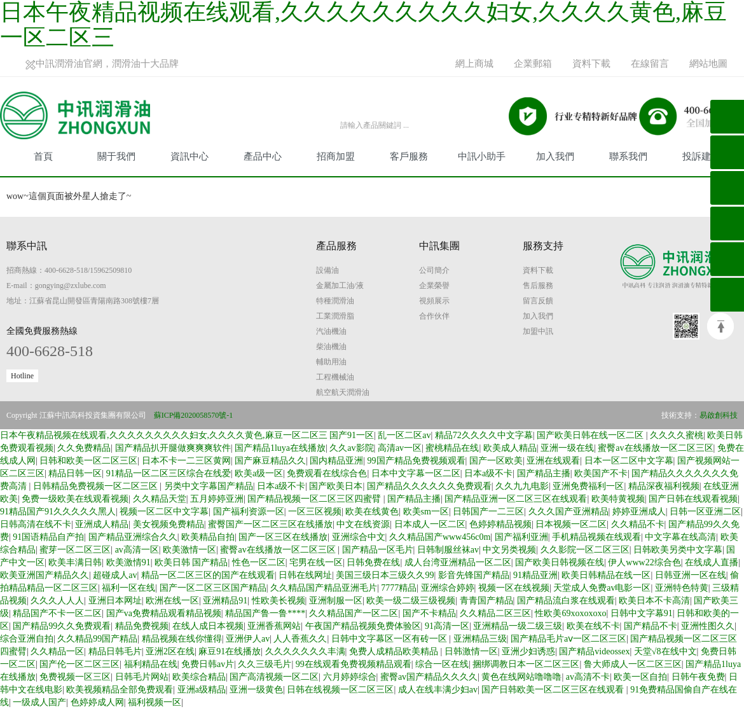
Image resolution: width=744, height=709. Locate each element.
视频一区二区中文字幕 (164, 511)
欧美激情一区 (189, 549)
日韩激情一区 (471, 651)
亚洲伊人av (248, 639)
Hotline (22, 375)
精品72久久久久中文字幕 (484, 435)
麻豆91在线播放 (229, 651)
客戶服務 (409, 156)
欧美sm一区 (426, 511)
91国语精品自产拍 (48, 537)
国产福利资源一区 (248, 511)
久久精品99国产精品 (97, 639)
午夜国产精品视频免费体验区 (363, 626)
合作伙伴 (434, 316)
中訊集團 (439, 245)
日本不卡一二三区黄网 (186, 460)
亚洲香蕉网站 (274, 626)
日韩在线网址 (305, 575)
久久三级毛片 (264, 664)
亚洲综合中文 (358, 537)
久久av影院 (351, 448)
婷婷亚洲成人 (639, 511)
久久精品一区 (57, 651)
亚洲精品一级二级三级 (517, 626)
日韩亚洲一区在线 (690, 575)
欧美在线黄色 (372, 511)
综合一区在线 (442, 664)
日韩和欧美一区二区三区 (88, 460)
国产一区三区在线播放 (282, 537)
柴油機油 (331, 346)
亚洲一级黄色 (256, 689)
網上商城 (474, 64)
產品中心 (263, 156)
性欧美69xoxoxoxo (570, 613)
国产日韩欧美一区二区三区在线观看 (553, 689)
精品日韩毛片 (115, 651)
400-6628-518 (49, 351)
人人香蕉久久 (300, 639)
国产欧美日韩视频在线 (559, 562)
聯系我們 (628, 156)
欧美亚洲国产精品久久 (44, 575)
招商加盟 (336, 156)
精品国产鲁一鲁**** (265, 613)
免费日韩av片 (207, 664)
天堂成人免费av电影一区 (602, 588)
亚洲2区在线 (170, 651)
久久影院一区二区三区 (585, 549)
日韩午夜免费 (698, 677)
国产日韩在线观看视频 (693, 499)
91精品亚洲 (535, 575)
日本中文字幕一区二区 (415, 473)
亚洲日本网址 (115, 600)
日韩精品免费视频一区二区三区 (96, 486)
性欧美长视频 (278, 600)
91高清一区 (447, 626)
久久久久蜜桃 (676, 435)
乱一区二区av (404, 435)
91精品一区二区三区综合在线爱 (168, 473)
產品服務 (336, 245)
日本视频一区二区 (571, 524)
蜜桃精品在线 (452, 448)
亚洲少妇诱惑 (528, 651)
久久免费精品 (84, 448)
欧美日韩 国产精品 (191, 562)
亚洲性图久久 (707, 626)
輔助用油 (331, 361)
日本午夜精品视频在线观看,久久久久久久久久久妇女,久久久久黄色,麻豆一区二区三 (163, 435)
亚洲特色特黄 (681, 588)
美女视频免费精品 (168, 524)
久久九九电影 (522, 486)
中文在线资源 (363, 524)
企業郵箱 (533, 64)
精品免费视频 (142, 626)
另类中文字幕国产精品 (208, 486)
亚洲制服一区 (335, 600)
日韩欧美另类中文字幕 (677, 549)
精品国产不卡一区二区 (57, 613)
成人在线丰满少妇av (438, 689)
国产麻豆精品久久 (270, 460)
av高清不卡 (588, 677)
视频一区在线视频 (513, 588)
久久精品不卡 (638, 524)
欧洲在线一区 (172, 600)
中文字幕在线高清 (680, 537)
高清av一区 (400, 448)
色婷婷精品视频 (500, 524)
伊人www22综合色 (644, 562)
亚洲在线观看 (553, 460)
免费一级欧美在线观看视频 (75, 499)
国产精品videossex (594, 651)
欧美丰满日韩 (75, 562)
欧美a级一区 (259, 473)
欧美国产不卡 (601, 473)
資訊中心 (189, 156)
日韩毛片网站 (142, 677)
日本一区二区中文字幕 (628, 460)
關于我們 (116, 156)
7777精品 (399, 588)
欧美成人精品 (510, 448)
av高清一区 (137, 549)
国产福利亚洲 (521, 537)
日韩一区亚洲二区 (705, 511)
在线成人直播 (711, 562)
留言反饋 (538, 300)
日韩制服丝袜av (448, 549)
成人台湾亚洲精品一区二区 (457, 562)
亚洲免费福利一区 (588, 486)
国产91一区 (351, 435)
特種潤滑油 (335, 300)
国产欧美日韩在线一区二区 (591, 435)
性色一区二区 (259, 562)
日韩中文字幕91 (641, 613)
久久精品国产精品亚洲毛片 (323, 588)
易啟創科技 (718, 415)
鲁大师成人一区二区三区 (633, 664)
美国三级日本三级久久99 (385, 575)
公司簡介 (434, 270)
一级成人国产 (39, 702)
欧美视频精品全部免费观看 (119, 689)
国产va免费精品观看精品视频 (163, 613)
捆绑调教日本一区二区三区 (525, 664)
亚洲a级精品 (201, 689)
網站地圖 (708, 64)
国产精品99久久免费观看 (62, 626)
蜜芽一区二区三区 (75, 549)
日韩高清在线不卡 (35, 524)
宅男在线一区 (316, 562)
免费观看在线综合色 (327, 473)
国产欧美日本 (335, 486)
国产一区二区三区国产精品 (213, 588)
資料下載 (591, 64)
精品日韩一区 (75, 473)
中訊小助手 (482, 156)
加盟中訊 (538, 331)
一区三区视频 (314, 511)
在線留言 (650, 64)
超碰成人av (115, 575)
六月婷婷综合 (349, 677)
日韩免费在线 (373, 562)
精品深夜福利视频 (663, 486)
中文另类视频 (509, 549)
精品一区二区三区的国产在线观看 (208, 575)
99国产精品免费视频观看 (416, 460)
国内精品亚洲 (336, 460)
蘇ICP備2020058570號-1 (193, 415)
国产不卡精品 (429, 613)
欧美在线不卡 (593, 626)
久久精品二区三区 (495, 613)
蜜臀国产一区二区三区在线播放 (270, 524)
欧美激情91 (128, 562)
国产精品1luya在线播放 (280, 448)
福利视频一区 (154, 702)
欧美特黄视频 (618, 499)
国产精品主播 (543, 473)
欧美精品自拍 (208, 537)
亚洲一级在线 (567, 448)
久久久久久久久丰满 (305, 651)
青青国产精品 (486, 600)
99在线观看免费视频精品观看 (353, 664)
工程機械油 (335, 377)
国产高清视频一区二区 (274, 677)
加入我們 (555, 156)
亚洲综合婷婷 (447, 588)
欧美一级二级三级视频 (410, 600)
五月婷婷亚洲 (217, 499)
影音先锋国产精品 (473, 575)
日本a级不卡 (488, 473)
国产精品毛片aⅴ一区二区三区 (568, 639)
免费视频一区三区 (75, 677)
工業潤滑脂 (335, 316)
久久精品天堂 (159, 499)
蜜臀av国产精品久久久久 (429, 677)
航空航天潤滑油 (342, 392)
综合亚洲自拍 (26, 639)
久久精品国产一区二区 (353, 613)
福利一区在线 (128, 588)
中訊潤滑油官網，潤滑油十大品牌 (102, 64)
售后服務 (538, 285)
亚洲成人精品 (101, 524)
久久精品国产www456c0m (439, 537)
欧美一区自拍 (640, 677)
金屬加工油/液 (340, 285)
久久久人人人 (57, 600)
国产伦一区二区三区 (79, 664)
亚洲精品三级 (480, 639)
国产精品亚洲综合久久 (132, 537)
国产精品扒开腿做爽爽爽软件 (173, 448)
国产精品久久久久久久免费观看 (429, 486)
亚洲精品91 (225, 600)
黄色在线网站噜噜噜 (521, 677)
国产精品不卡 (650, 626)
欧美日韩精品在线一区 (606, 575)
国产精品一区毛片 (377, 549)
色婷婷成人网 (97, 702)
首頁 (43, 156)
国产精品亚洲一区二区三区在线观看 (515, 499)
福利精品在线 (150, 664)
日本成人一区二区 (429, 524)
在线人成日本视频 (208, 626)
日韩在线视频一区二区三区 (340, 689)
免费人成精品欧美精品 (395, 651)
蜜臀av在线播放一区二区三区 (655, 448)
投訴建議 (701, 156)
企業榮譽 (434, 285)
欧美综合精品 (199, 677)
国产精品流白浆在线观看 (566, 600)
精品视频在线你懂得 (182, 639)
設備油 (327, 270)
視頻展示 (434, 300)
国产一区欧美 (496, 460)
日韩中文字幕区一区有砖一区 (390, 639)
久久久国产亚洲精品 (568, 511)
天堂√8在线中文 (665, 651)
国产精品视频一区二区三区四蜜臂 (315, 499)
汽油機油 (331, 331)
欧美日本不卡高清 (654, 600)
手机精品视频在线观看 (596, 537)
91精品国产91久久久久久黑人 (58, 511)
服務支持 (543, 245)
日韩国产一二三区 (488, 511)
